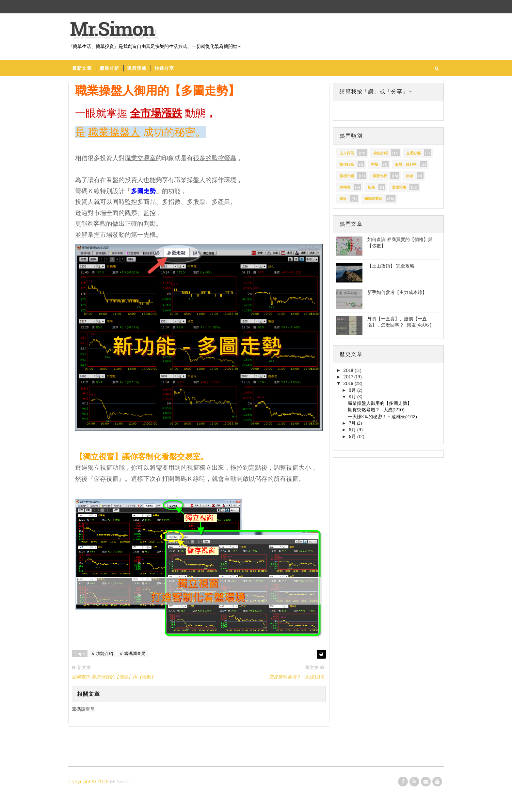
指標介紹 (347, 176)
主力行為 (347, 153)
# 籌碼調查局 (132, 653)
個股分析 (109, 68)
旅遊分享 (164, 68)
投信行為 (347, 164)
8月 (353, 397)
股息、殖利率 (406, 164)
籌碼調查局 (373, 198)
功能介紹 (380, 153)
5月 (353, 436)
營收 (343, 198)
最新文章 (82, 68)
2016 (349, 383)
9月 (353, 390)
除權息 (345, 187)
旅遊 (409, 176)
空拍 (374, 164)
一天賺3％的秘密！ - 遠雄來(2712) (382, 416)
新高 (371, 187)
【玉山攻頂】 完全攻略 (390, 266)
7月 (353, 423)
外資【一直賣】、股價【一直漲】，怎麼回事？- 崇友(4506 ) (399, 322)
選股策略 (137, 68)
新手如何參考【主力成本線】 (397, 292)
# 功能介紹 (102, 653)
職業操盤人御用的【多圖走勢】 (380, 403)
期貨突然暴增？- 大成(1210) (376, 410)
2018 (349, 370)
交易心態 (413, 153)
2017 (349, 377)
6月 (353, 430)
